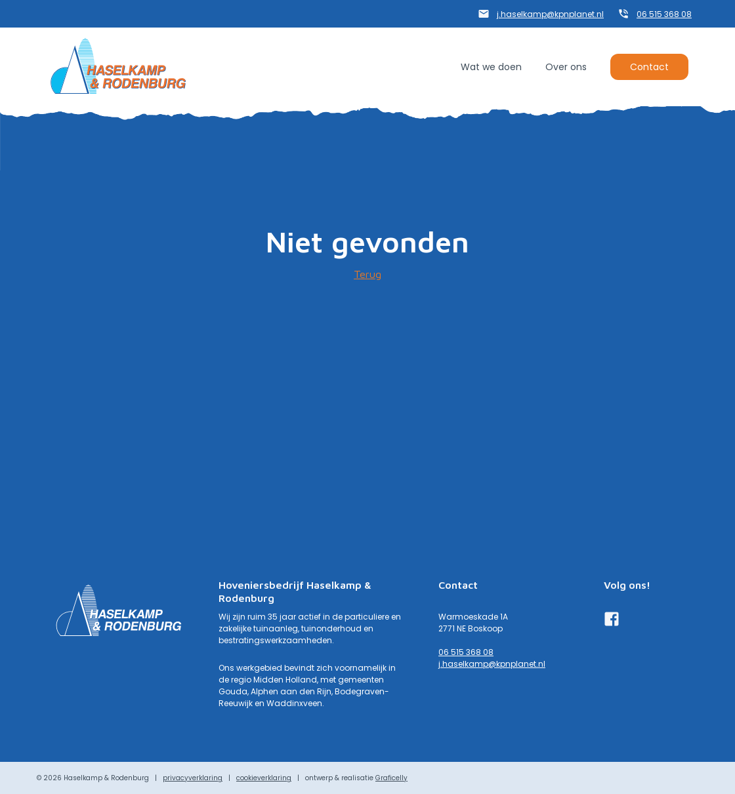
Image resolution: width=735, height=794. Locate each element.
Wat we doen (491, 66)
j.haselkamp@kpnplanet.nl (550, 14)
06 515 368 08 (664, 14)
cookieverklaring (263, 778)
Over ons (566, 66)
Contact (649, 66)
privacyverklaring (192, 778)
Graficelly (391, 778)
